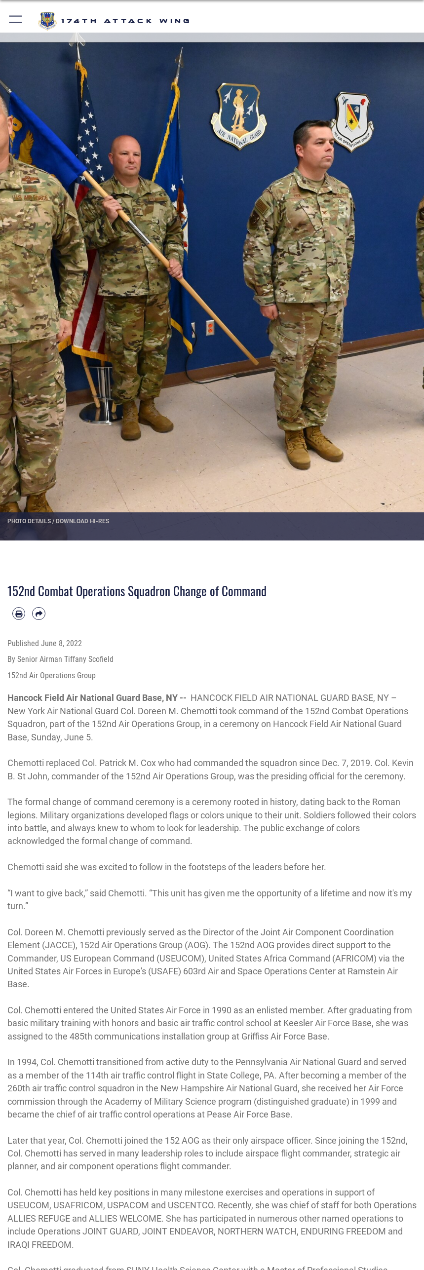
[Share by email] (38, 613)
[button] (16, 21)
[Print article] (18, 613)
